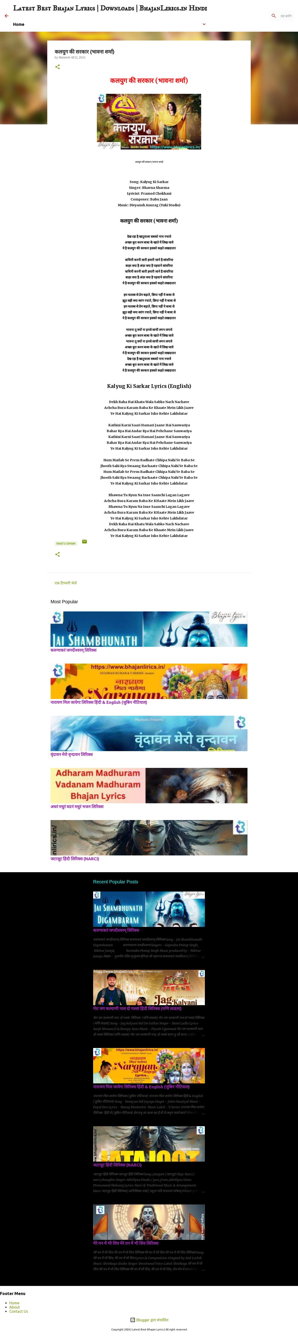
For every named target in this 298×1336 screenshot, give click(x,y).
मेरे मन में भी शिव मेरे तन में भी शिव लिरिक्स (125, 1243)
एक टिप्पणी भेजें (66, 583)
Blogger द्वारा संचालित (149, 1320)
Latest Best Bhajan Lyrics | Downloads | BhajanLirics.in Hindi (110, 8)
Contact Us (18, 1311)
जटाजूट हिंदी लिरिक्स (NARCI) (75, 858)
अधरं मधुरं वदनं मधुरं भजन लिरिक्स (77, 806)
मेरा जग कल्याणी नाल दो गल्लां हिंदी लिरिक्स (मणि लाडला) (137, 1008)
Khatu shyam (66, 543)
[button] (57, 67)
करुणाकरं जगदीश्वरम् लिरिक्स (73, 650)
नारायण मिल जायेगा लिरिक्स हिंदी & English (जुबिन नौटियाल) (99, 702)
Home (14, 1303)
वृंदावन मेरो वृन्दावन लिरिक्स (72, 754)
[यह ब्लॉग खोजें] (269, 15)
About (14, 1307)
